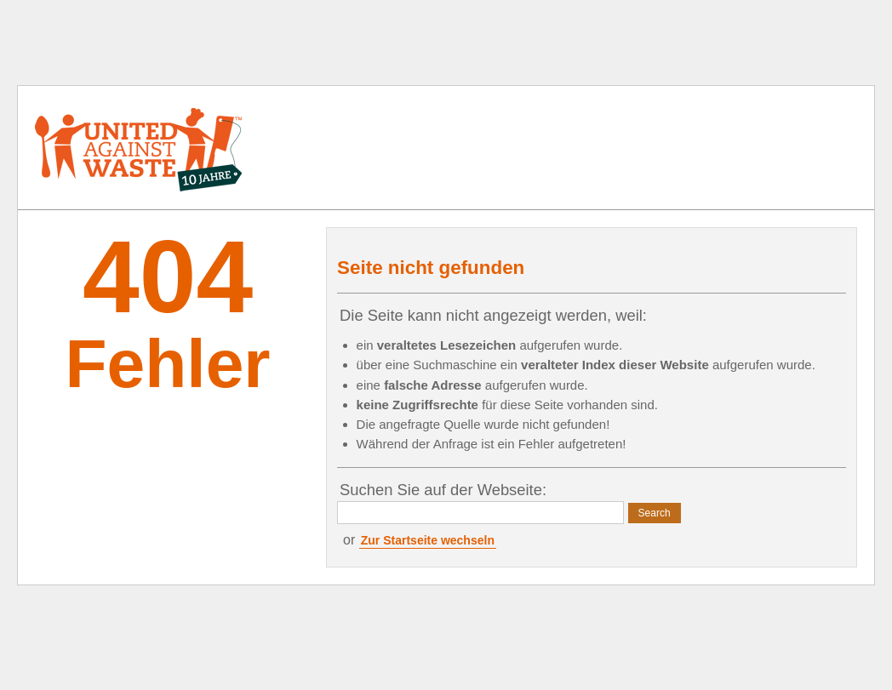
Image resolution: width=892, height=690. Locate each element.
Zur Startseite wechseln (428, 540)
